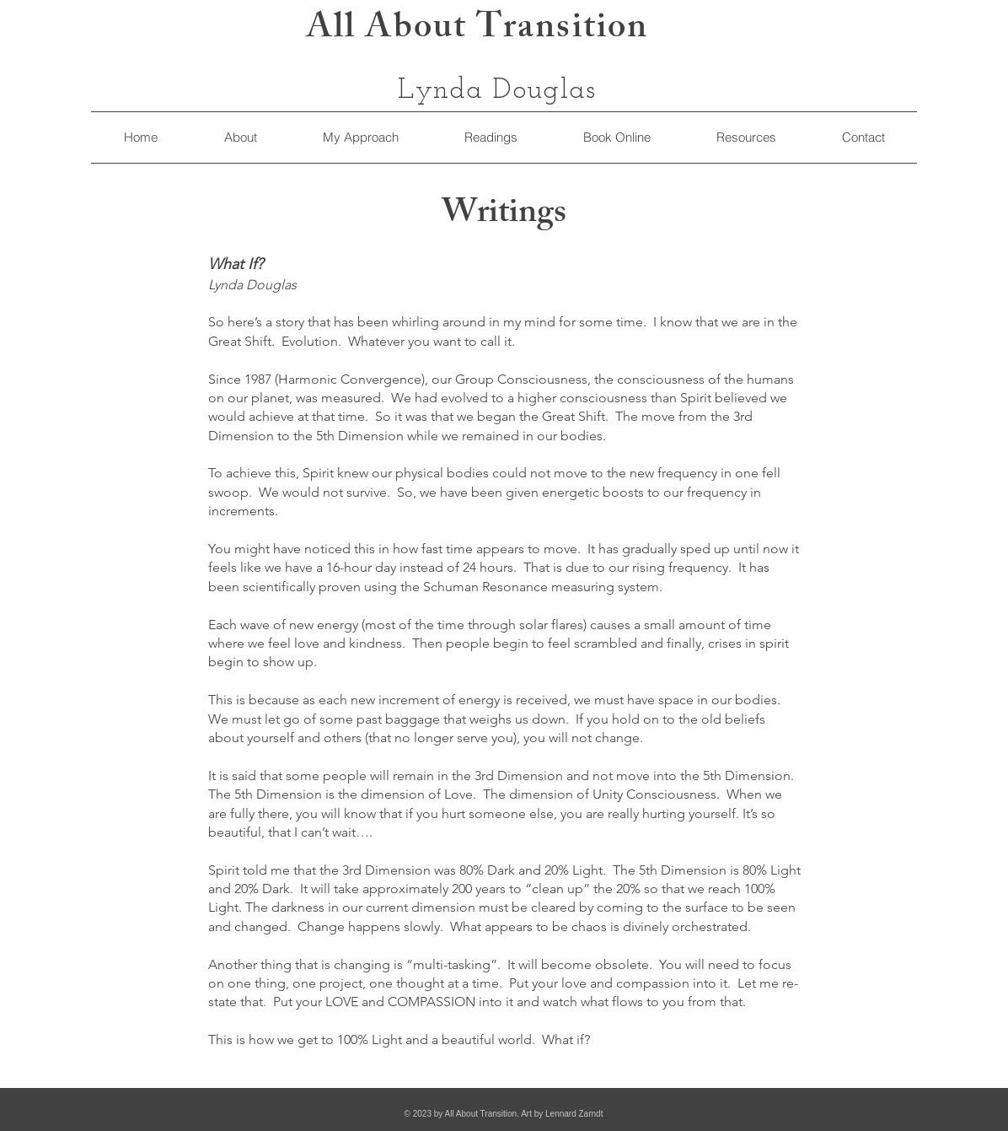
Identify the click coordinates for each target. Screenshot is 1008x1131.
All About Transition (477, 31)
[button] (745, 137)
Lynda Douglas (497, 90)
